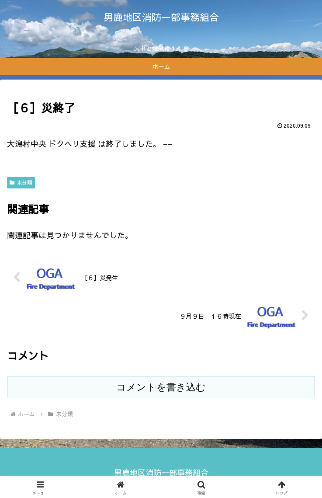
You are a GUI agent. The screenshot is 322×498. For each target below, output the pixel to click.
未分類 (21, 182)
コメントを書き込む (161, 387)
